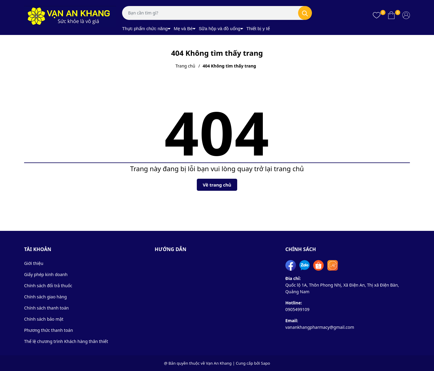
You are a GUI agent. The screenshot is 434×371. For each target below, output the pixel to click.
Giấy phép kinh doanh (46, 274)
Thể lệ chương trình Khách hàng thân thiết (66, 341)
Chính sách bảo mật (43, 319)
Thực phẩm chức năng (145, 28)
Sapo (265, 363)
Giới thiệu (33, 263)
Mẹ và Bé (183, 28)
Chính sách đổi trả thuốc (48, 285)
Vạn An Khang (218, 363)
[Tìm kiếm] (305, 13)
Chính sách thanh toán (46, 308)
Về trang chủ (217, 185)
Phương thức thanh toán (48, 330)
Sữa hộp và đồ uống (219, 28)
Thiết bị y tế (258, 28)
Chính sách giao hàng (45, 297)
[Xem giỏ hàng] (391, 15)
